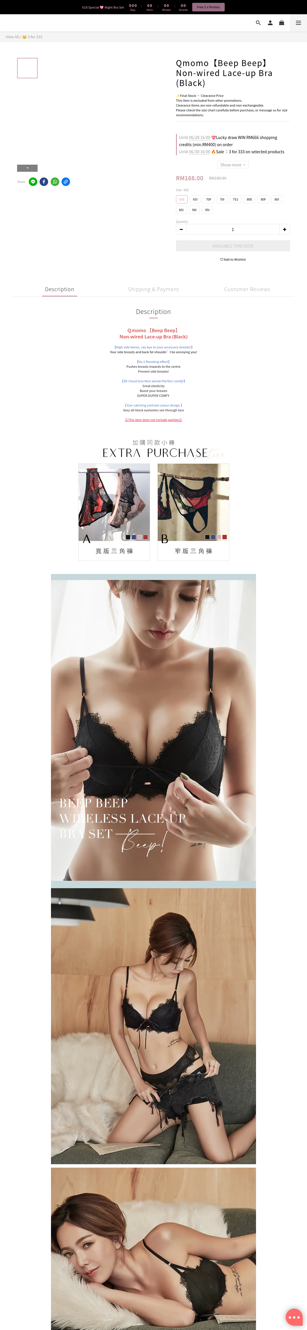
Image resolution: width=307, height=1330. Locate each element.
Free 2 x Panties (208, 7)
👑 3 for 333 (32, 36)
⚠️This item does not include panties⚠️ (153, 419)
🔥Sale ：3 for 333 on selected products (231, 152)
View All (12, 36)
